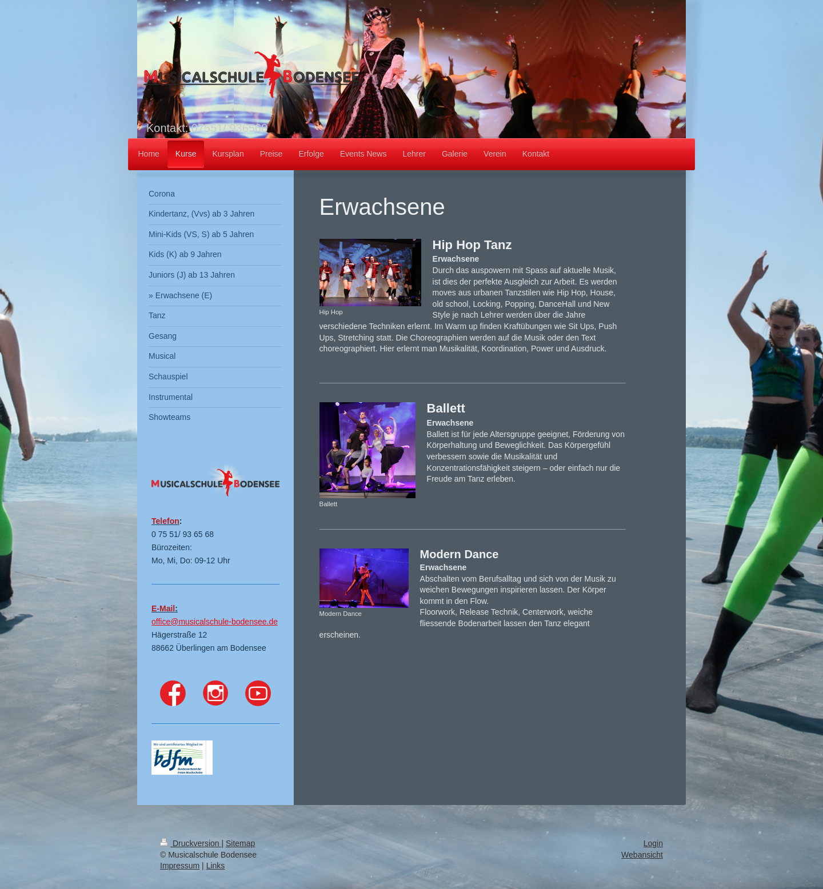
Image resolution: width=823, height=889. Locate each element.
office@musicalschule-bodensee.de (214, 621)
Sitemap (240, 843)
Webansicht (642, 854)
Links (215, 865)
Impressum (179, 865)
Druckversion (190, 843)
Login (653, 843)
